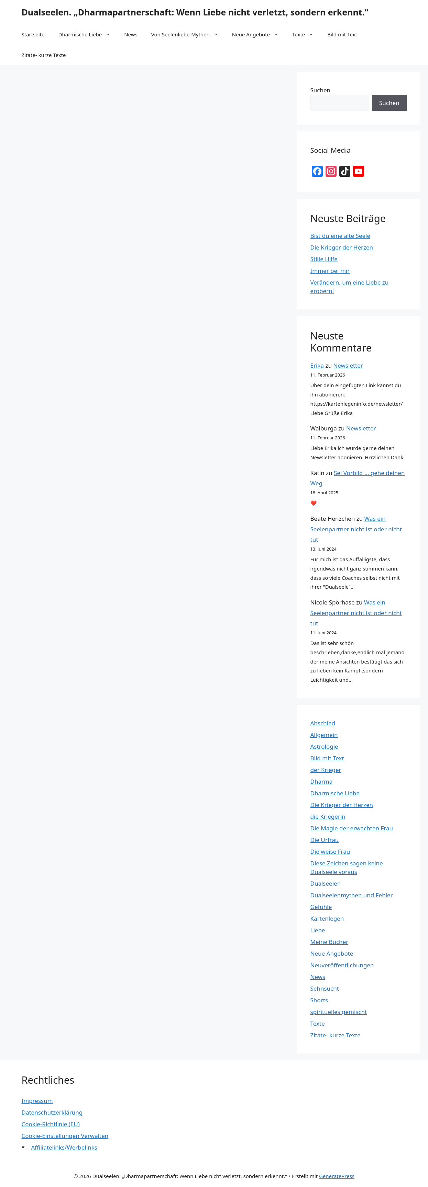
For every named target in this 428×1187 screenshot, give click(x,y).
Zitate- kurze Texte (44, 54)
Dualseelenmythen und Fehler (351, 895)
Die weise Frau (330, 851)
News (131, 34)
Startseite (33, 34)
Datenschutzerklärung (52, 1112)
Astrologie (324, 746)
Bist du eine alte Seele (340, 236)
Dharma (321, 781)
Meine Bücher (329, 942)
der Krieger (325, 770)
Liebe (317, 930)
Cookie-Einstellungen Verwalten (65, 1136)
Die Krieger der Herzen (341, 247)
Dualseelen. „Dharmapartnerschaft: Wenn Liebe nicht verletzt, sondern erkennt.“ (195, 12)
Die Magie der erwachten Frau (351, 828)
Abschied (323, 723)
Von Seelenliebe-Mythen (188, 34)
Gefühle (321, 907)
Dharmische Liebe (88, 34)
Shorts (319, 1000)
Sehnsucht (324, 988)
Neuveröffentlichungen (342, 965)
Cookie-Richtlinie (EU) (51, 1124)
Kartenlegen (327, 918)
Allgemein (324, 735)
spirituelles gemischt (338, 1012)
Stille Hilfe (324, 259)
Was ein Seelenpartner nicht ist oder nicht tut (356, 529)
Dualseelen (325, 883)
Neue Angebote (258, 34)
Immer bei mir (330, 271)
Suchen (320, 90)
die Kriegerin (327, 816)
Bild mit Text (342, 34)
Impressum (37, 1101)
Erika (317, 365)
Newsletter (348, 365)
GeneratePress (336, 1176)
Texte (306, 34)
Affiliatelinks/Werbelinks (64, 1147)
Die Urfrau (324, 840)
